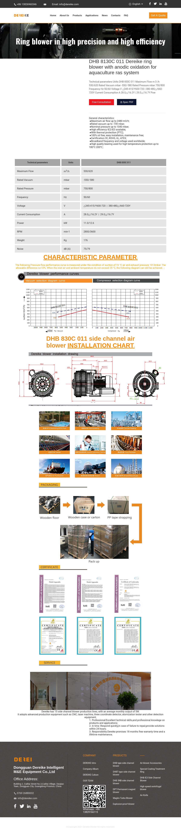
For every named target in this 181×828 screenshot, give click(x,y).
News (105, 15)
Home (53, 15)
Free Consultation (101, 102)
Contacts (115, 15)
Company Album (91, 769)
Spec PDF (126, 102)
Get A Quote (158, 15)
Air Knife (144, 795)
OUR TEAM (88, 780)
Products (77, 15)
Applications (92, 15)
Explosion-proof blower (124, 804)
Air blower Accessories (151, 763)
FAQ (126, 15)
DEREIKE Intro (89, 763)
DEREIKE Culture (90, 775)
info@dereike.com (27, 798)
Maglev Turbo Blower (123, 798)
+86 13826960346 (27, 4)
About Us (64, 15)
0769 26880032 (25, 793)
